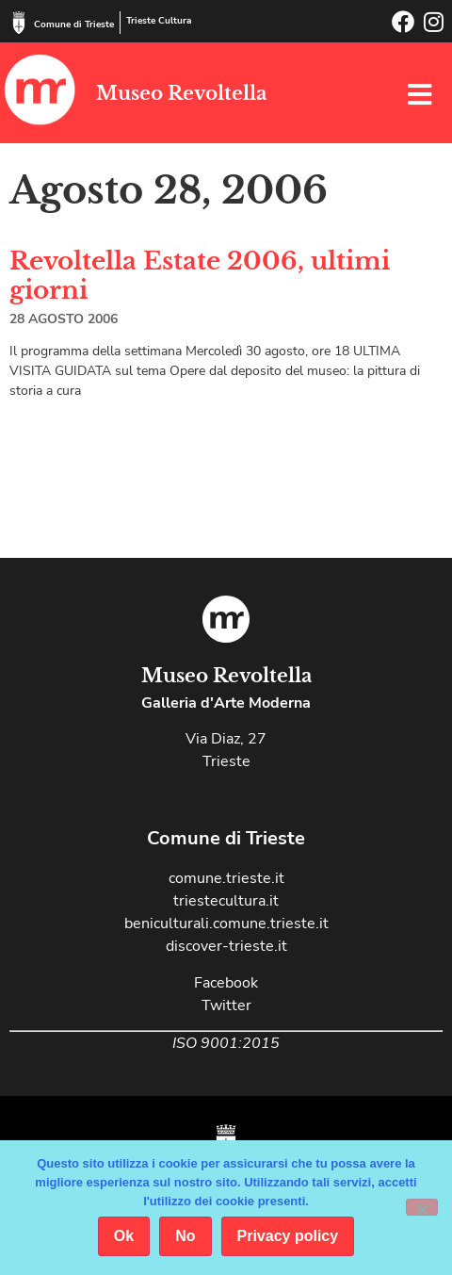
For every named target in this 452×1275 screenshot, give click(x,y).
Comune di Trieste (74, 24)
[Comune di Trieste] (19, 22)
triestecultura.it (226, 901)
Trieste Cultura (158, 20)
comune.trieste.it (226, 878)
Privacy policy (288, 1236)
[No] (422, 1207)
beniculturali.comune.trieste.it (226, 923)
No (185, 1236)
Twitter (226, 1005)
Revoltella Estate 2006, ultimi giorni (199, 275)
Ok (124, 1236)
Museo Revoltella (181, 93)
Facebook (226, 983)
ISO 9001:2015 (226, 1043)
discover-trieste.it (226, 946)
